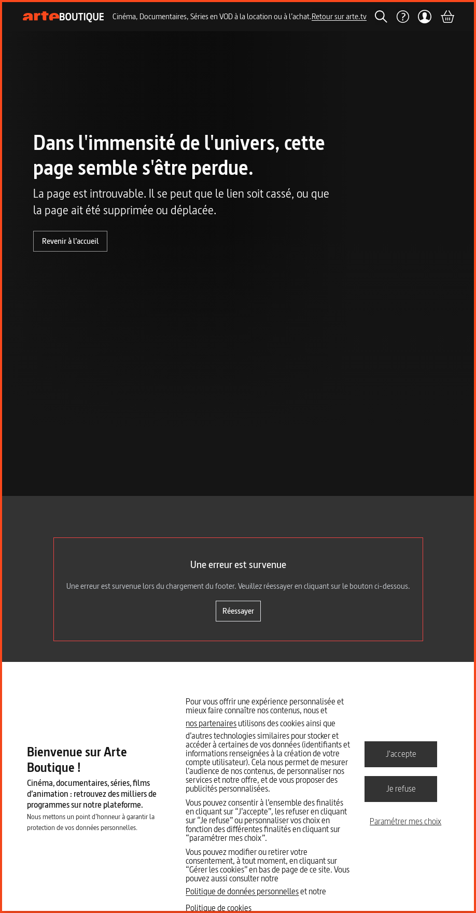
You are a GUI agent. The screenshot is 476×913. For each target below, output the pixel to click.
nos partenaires (211, 723)
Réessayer (238, 610)
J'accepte (401, 753)
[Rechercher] (381, 16)
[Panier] (447, 16)
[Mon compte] (424, 16)
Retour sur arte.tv (339, 16)
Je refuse (401, 788)
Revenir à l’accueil (70, 241)
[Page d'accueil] (63, 17)
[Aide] (402, 16)
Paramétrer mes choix (405, 821)
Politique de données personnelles (242, 891)
